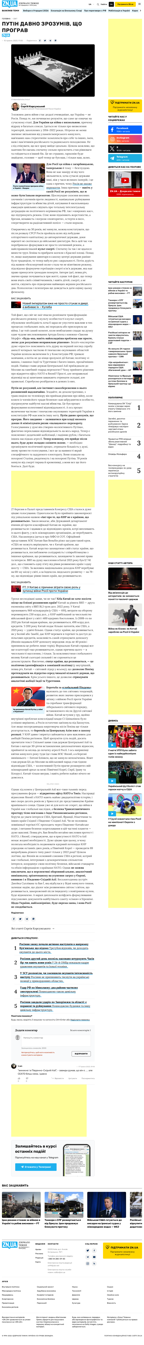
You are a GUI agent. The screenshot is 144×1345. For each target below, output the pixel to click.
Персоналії (41, 1303)
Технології (76, 1291)
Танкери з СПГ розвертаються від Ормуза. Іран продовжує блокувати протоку (119, 305)
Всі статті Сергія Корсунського (31, 928)
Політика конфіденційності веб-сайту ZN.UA (123, 1336)
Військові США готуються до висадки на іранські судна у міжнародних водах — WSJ (119, 321)
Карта (38, 1262)
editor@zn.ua (59, 1272)
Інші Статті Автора (120, 563)
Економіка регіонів (10, 1307)
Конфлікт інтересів (45, 1295)
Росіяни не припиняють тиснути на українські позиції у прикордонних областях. (56, 976)
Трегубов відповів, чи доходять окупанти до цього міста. (53, 948)
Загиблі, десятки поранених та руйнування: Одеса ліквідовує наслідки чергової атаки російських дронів (118, 425)
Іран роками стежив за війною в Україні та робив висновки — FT (120, 290)
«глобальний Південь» (76, 687)
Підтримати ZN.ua (125, 4)
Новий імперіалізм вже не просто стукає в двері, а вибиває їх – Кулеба (55, 305)
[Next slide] (140, 10)
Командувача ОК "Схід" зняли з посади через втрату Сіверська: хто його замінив (120, 407)
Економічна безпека (46, 1299)
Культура (76, 1303)
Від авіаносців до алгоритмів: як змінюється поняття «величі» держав (123, 596)
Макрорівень (7, 1295)
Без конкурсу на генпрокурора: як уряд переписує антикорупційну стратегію (119, 470)
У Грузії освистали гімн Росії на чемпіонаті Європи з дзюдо (124, 822)
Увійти (104, 4)
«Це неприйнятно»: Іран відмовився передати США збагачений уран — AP (119, 366)
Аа (111, 4)
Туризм (110, 1299)
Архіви (38, 1249)
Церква (75, 1299)
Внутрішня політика (10, 1287)
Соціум (110, 1287)
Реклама (39, 1254)
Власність (111, 1303)
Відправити (81, 1054)
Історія (110, 1291)
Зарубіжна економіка (46, 1291)
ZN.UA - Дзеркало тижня (125, 191)
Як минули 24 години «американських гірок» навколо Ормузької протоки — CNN (120, 353)
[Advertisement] (53, 489)
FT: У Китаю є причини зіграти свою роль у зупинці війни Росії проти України (51, 589)
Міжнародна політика (11, 1291)
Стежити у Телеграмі (36, 1167)
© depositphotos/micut (20, 99)
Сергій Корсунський (33, 106)
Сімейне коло (113, 1295)
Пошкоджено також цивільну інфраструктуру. (49, 991)
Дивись (113, 720)
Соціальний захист (45, 1287)
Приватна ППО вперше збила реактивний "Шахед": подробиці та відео (119, 443)
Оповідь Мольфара (117, 454)
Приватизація (8, 1303)
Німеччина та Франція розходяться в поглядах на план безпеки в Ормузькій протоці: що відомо (120, 381)
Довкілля (76, 1295)
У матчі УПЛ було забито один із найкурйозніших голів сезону (122, 753)
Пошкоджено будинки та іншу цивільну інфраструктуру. (55, 1005)
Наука (75, 1287)
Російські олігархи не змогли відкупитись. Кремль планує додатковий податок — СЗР (119, 337)
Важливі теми (10, 11)
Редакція (39, 1258)
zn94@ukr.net (53, 1266)
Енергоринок (8, 1299)
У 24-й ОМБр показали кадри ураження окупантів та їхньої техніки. (57, 962)
